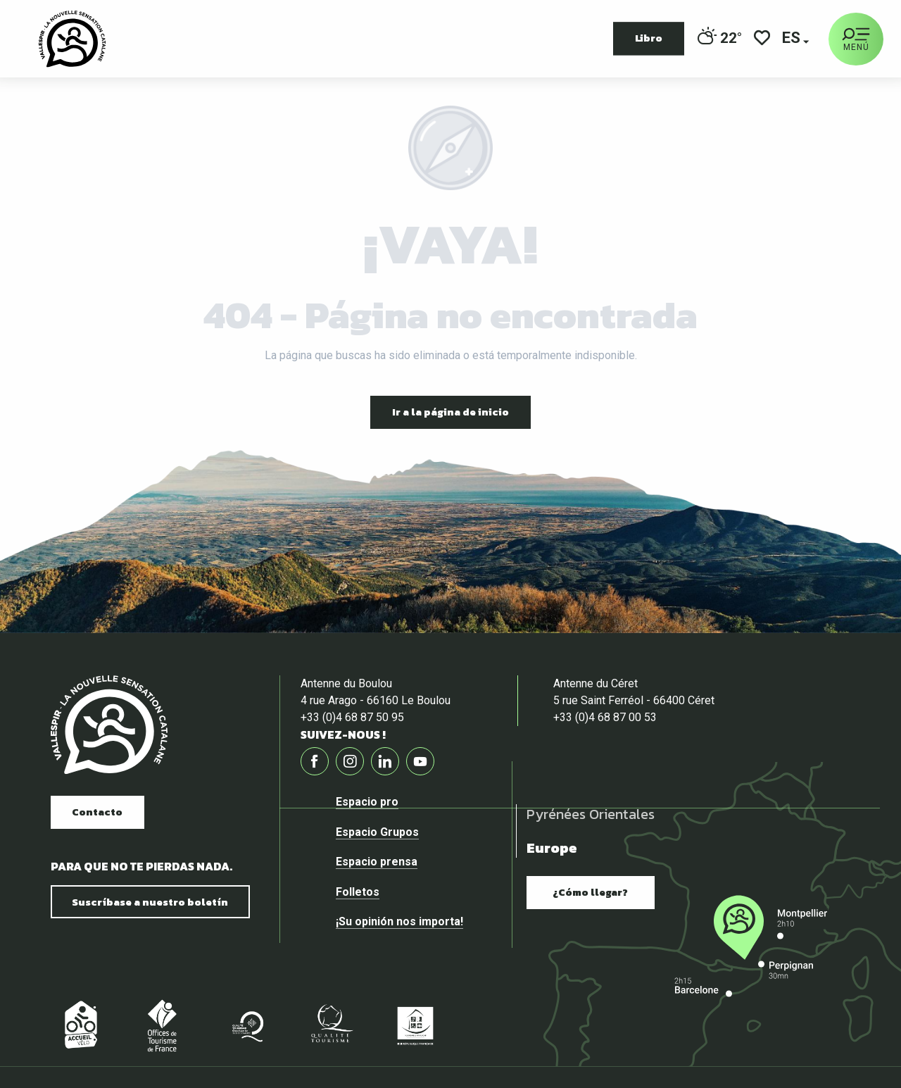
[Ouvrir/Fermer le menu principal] (855, 39)
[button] (792, 39)
